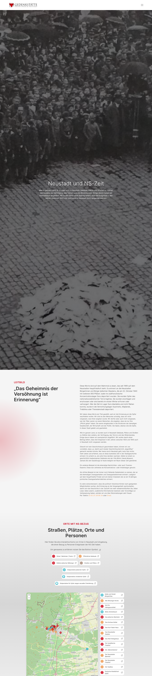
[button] (142, 5)
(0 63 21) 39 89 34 (96, 495)
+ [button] (29, 595)
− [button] (29, 598)
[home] (23, 5)
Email (109, 495)
